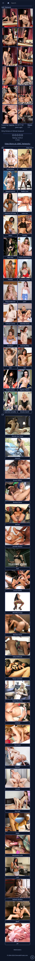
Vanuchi (17, 458)
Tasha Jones (10, 169)
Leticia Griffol (17, 590)
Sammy (17, 767)
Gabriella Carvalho (10, 412)
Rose (17, 921)
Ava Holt (17, 811)
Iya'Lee (17, 524)
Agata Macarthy (17, 701)
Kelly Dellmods (17, 657)
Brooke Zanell (24, 412)
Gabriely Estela (24, 324)
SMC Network (6, 7)
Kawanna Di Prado (10, 213)
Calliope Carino (10, 324)
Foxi (17, 568)
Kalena (24, 169)
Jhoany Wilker (17, 480)
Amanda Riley (24, 346)
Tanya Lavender (17, 679)
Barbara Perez (17, 502)
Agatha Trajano (25, 390)
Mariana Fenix (17, 635)
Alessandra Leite (17, 855)
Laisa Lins (25, 213)
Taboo (10, 235)
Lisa (10, 368)
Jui (17, 943)
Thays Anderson (10, 301)
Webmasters (17, 950)
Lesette (17, 789)
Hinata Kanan (10, 390)
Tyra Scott (17, 745)
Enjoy (17, 833)
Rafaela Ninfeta (17, 899)
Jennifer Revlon (17, 546)
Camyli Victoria (10, 191)
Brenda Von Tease (17, 436)
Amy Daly (10, 257)
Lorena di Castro (25, 279)
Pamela (10, 279)
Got (25, 368)
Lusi (17, 877)
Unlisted (17, 723)
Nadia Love (24, 191)
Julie (24, 301)
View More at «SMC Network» (17, 143)
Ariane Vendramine (25, 257)
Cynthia (24, 235)
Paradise (10, 346)
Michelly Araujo (17, 612)
